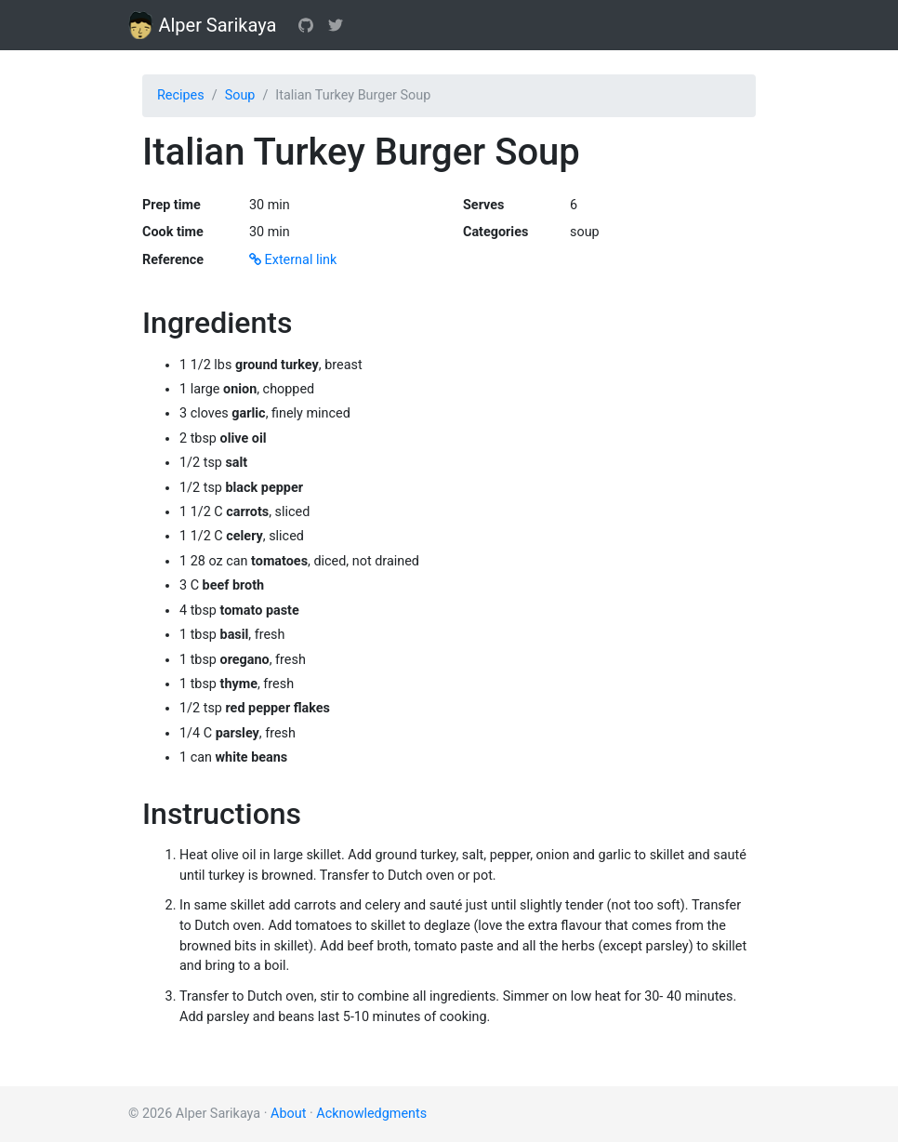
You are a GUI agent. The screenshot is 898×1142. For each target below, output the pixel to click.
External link (293, 260)
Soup (240, 95)
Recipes (181, 95)
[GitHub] (306, 25)
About (288, 1114)
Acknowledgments (371, 1114)
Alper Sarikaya (202, 25)
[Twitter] (335, 25)
